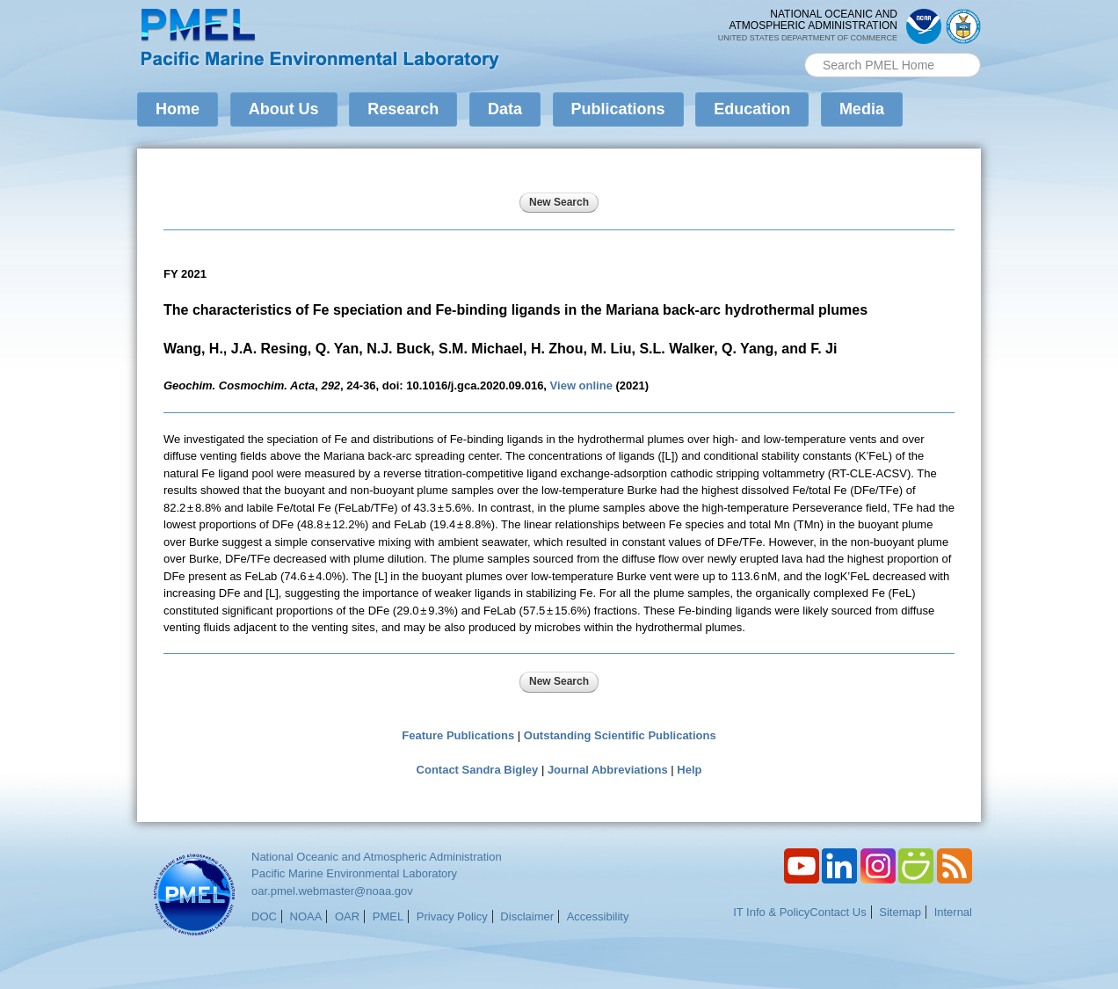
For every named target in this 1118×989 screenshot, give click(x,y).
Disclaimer (527, 916)
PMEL (388, 916)
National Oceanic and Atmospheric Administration (376, 856)
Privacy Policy (452, 916)
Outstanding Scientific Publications (620, 735)
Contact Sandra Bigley (478, 769)
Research (403, 109)
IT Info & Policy (771, 912)
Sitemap (900, 912)
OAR (347, 916)
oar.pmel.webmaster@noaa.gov (332, 891)
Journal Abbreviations (608, 769)
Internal (953, 912)
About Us (284, 109)
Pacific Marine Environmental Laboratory (354, 873)
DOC (264, 916)
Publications (618, 109)
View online (581, 385)
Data (505, 109)
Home (178, 109)
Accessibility (598, 916)
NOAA (306, 916)
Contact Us (837, 912)
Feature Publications (458, 735)
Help (689, 769)
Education (752, 109)
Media (861, 109)
